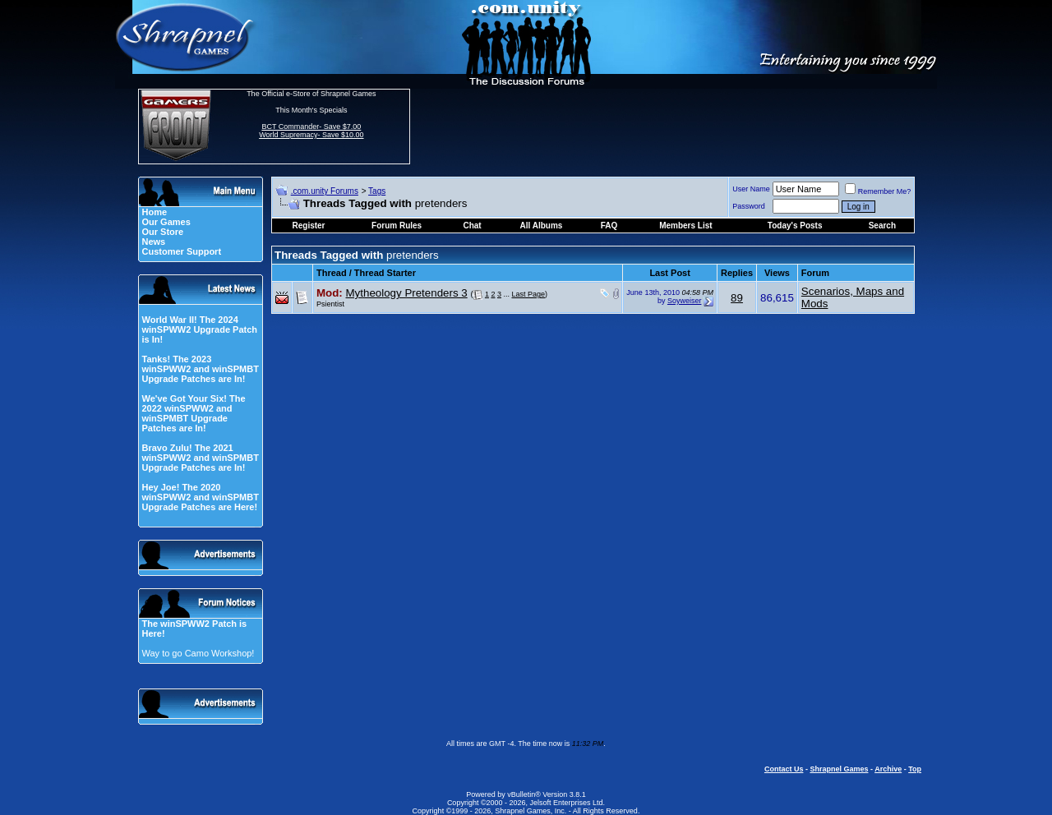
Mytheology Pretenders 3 (407, 293)
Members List (685, 225)
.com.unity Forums (324, 191)
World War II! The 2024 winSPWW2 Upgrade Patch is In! (199, 329)
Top (914, 769)
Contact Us (784, 769)
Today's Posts (795, 225)
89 (737, 298)
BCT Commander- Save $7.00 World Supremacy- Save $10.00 (311, 130)
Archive (888, 769)
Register (309, 225)
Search (882, 225)
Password (748, 206)
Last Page (529, 294)
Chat (472, 225)
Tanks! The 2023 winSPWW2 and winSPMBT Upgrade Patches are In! (199, 369)
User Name (751, 189)
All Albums (541, 225)
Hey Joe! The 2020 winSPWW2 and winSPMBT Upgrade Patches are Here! (199, 497)
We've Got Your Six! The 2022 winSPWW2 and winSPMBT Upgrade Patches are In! (193, 413)
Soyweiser (684, 301)
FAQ (609, 225)
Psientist (330, 304)
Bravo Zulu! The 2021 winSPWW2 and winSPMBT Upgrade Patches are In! (199, 457)
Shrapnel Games (839, 769)
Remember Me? (878, 191)
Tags (376, 191)
